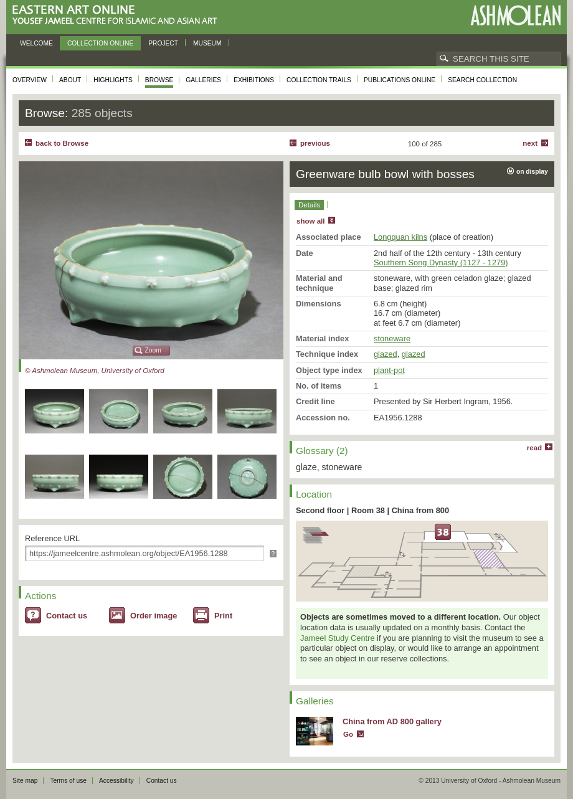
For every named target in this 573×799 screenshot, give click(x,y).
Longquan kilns (400, 237)
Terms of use (68, 780)
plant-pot (389, 370)
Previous (315, 143)
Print (223, 615)
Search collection (482, 80)
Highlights (113, 80)
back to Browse (62, 143)
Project (163, 43)
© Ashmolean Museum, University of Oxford (94, 370)
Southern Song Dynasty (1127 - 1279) (441, 262)
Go (348, 734)
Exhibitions (254, 80)
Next (530, 143)
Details (309, 205)
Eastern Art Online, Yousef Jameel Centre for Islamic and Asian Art (118, 15)
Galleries (203, 80)
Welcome (36, 43)
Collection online (100, 43)
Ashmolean (515, 15)
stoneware (392, 338)
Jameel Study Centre (337, 638)
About (70, 80)
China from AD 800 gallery (392, 721)
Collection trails (318, 80)
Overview (29, 80)
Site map (24, 780)
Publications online (399, 80)
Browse (159, 80)
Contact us (66, 615)
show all (310, 221)
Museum (207, 43)
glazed (385, 354)
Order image (153, 615)
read (534, 448)
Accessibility (116, 780)
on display (532, 171)
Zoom (153, 350)
